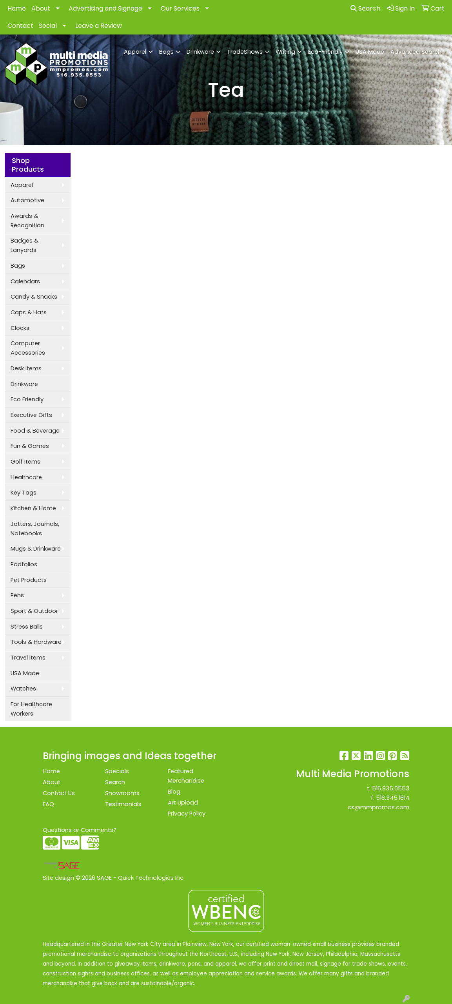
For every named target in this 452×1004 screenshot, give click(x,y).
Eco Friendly (27, 399)
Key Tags (23, 493)
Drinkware (200, 52)
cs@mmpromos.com (378, 807)
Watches (23, 688)
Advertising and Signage (105, 8)
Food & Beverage (35, 431)
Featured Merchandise (186, 776)
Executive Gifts (31, 415)
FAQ (48, 804)
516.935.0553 (390, 788)
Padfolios (24, 564)
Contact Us (59, 793)
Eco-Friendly (325, 52)
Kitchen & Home (33, 508)
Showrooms (122, 793)
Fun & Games (30, 446)
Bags (166, 52)
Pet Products (29, 580)
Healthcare (26, 477)
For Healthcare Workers (31, 709)
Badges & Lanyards (24, 245)
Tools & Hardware (36, 642)
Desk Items (26, 368)
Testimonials (123, 804)
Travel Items (28, 657)
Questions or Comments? (79, 830)
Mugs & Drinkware (36, 549)
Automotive (27, 200)
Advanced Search (415, 52)
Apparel (135, 52)
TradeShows (245, 52)
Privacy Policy (186, 813)
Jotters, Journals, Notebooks (35, 528)
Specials (117, 771)
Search (365, 8)
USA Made (370, 52)
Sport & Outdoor (34, 611)
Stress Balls (27, 627)
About (40, 8)
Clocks (20, 328)
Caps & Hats (29, 312)
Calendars (25, 281)
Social (48, 25)
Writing (285, 52)
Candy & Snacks (34, 297)
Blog (174, 792)
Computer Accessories (28, 348)
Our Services (180, 8)
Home (16, 8)
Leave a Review (98, 25)
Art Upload (183, 802)
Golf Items (25, 462)
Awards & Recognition (27, 220)
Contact (20, 25)
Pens (17, 595)
